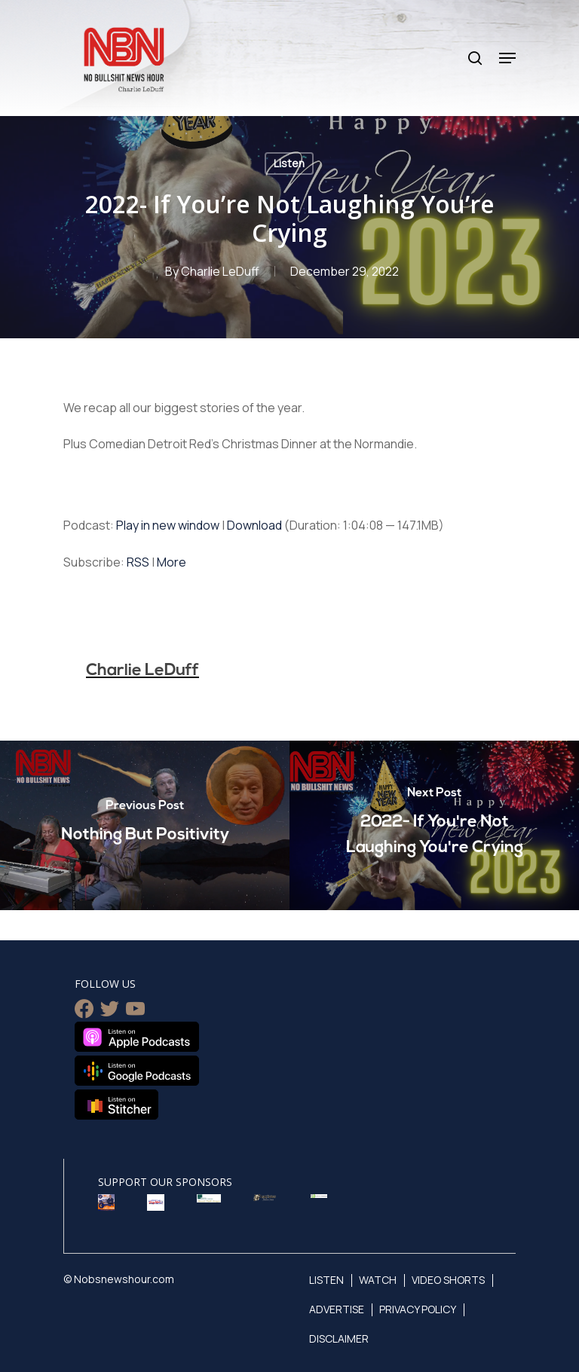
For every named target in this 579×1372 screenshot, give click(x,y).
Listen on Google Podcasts (137, 1071)
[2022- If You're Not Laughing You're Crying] (434, 825)
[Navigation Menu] (507, 58)
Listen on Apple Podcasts (137, 1037)
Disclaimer (340, 1338)
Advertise (338, 1309)
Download (254, 525)
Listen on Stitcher (116, 1104)
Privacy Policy (423, 1309)
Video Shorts (455, 1280)
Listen (289, 163)
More (171, 562)
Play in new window (167, 525)
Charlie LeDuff (220, 271)
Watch (380, 1280)
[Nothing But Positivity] (145, 825)
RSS (138, 562)
